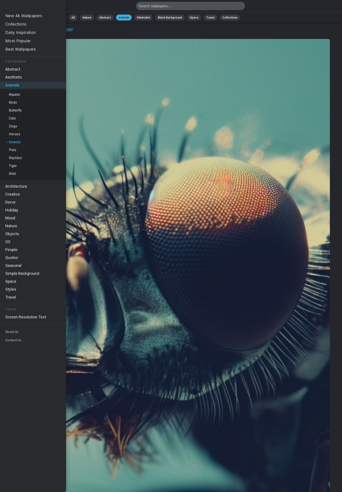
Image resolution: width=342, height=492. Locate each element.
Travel (210, 17)
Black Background (170, 17)
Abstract (105, 17)
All (73, 17)
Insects (35, 34)
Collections (229, 17)
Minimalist (143, 17)
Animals (124, 17)
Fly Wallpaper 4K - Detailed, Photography (26, 7)
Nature (87, 17)
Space (194, 17)
